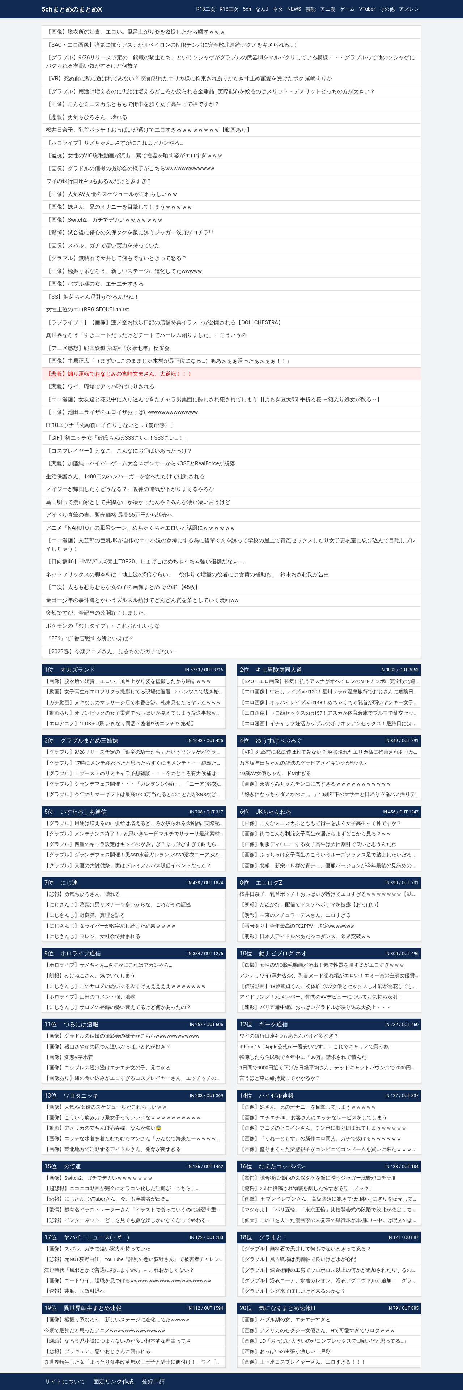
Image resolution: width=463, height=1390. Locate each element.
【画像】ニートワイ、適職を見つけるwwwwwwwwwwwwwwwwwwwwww (127, 1280)
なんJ (261, 9)
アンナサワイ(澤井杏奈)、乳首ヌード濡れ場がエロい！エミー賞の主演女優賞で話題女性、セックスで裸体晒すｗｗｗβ (330, 975)
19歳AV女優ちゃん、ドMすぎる (275, 773)
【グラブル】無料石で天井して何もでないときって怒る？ (305, 1249)
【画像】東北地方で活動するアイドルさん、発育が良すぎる (112, 1149)
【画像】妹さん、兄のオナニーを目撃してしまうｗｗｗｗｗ (307, 1107)
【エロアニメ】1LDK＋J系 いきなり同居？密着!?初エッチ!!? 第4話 (119, 723)
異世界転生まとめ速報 (93, 1308)
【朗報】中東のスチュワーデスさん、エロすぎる (295, 915)
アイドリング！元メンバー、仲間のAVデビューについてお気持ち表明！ (321, 997)
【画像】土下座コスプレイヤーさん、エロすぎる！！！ (302, 1362)
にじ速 (69, 882)
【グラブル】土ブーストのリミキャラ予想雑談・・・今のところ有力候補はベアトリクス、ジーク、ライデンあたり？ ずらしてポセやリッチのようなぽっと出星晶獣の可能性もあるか (135, 773)
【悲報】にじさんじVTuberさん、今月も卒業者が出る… (106, 1199)
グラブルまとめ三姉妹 (89, 740)
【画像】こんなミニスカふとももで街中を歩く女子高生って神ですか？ (320, 823)
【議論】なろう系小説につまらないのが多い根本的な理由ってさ (117, 1341)
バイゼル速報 (276, 1095)
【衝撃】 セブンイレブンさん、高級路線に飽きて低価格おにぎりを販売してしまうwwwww (330, 1199)
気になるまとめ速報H (287, 1308)
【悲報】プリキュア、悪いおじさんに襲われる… (99, 1351)
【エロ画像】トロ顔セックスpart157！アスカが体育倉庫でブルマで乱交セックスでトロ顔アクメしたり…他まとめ (330, 713)
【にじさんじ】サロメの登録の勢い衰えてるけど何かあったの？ (117, 1007)
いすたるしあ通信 (83, 811)
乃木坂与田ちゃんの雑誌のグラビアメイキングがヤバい (302, 763)
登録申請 (153, 1381)
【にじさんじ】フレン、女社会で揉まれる (92, 936)
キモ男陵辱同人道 (279, 669)
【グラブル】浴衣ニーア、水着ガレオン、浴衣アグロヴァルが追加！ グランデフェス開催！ (330, 1280)
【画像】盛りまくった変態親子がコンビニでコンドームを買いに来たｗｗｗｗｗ (330, 1149)
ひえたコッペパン (282, 1166)
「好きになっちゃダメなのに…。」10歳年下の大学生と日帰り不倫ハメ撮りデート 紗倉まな (330, 794)
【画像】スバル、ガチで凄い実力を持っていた (97, 1249)
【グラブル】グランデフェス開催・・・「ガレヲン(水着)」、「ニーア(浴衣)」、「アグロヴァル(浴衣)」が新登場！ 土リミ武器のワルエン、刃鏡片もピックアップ (135, 784)
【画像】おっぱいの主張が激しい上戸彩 (285, 1351)
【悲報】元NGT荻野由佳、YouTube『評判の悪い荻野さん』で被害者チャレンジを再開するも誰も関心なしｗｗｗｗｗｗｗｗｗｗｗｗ (135, 1259)
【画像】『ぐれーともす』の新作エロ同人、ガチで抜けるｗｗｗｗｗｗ (320, 1138)
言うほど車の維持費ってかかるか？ (279, 1078)
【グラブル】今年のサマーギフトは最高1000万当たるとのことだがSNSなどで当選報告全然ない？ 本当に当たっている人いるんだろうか (135, 794)
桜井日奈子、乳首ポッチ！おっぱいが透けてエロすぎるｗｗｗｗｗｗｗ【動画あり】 (330, 894)
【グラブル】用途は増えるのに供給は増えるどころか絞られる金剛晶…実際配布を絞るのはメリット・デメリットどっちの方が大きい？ (135, 823)
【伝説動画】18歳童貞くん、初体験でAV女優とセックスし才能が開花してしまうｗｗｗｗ (330, 986)
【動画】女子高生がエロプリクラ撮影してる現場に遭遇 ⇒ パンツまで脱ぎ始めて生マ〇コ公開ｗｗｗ (135, 691)
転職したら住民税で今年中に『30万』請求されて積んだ (302, 1057)
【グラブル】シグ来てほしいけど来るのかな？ (292, 1291)
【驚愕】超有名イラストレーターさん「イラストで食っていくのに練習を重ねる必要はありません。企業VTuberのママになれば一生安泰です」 (135, 1209)
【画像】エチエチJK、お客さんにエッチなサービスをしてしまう (313, 1117)
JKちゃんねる (274, 811)
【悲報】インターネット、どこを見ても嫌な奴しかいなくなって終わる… (126, 1220)
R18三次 (229, 9)
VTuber (367, 9)
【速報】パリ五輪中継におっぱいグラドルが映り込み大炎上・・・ (315, 1007)
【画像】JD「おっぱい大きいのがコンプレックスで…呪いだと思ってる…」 (324, 1341)
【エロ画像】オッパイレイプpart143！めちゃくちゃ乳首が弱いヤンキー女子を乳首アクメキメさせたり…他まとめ (330, 702)
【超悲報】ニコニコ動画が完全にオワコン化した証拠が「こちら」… (121, 1188)
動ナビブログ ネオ (283, 953)
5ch (247, 9)
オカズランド (77, 669)
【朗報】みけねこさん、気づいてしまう (89, 975)
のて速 (72, 1166)
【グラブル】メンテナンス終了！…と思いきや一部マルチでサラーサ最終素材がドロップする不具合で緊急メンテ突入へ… (135, 834)
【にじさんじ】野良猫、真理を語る (84, 915)
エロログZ (269, 882)
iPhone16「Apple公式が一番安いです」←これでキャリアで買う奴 (314, 1046)
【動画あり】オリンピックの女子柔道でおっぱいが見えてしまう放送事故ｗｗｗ (135, 713)
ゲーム (347, 9)
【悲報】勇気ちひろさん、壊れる (82, 894)
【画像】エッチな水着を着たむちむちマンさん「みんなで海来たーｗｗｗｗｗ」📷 (135, 1138)
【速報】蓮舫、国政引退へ (74, 1291)
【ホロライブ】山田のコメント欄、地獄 (89, 997)
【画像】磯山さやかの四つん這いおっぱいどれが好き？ (107, 1046)
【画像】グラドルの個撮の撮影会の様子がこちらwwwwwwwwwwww (122, 1036)
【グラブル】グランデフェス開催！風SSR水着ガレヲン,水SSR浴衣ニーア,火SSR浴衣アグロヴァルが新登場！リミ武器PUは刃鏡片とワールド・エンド (135, 854)
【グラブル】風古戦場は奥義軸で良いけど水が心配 (297, 1259)
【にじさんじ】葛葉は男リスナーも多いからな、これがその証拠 (117, 904)
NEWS (294, 9)
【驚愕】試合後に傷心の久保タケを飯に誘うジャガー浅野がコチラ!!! (317, 1178)
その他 (387, 9)
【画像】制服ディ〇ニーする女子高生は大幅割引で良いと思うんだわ (317, 844)
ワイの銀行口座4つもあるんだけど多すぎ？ (289, 1036)
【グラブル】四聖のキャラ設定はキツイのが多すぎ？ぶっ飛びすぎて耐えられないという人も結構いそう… (135, 844)
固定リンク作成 (113, 1381)
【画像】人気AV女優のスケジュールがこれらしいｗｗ (105, 1107)
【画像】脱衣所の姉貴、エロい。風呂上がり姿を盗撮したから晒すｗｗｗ (127, 681)
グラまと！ (273, 1237)
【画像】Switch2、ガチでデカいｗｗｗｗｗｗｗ (98, 1178)
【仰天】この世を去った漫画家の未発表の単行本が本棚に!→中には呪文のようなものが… (330, 1220)
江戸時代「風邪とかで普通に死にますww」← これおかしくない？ (119, 1270)
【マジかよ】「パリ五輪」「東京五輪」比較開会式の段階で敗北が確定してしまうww (330, 1209)
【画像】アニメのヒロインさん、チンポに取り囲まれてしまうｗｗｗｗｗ (323, 1128)
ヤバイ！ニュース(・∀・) (96, 1237)
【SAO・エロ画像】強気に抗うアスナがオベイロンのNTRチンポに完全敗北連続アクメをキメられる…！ (330, 681)
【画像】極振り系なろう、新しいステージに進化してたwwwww (116, 1319)
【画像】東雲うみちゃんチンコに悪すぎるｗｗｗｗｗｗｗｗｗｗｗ (315, 784)
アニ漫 (327, 9)
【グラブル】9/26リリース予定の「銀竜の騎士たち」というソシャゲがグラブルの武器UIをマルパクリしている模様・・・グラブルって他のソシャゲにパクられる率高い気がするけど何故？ (135, 752)
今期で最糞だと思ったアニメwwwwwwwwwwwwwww (104, 1330)
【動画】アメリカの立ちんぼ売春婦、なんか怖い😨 (103, 1128)
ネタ (278, 9)
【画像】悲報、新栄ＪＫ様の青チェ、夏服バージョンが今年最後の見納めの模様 (330, 865)
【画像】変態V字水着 (68, 1057)
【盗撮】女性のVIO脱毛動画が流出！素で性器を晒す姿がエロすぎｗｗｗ (321, 965)
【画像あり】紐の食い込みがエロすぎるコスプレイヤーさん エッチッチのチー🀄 (135, 1078)
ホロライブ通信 (80, 953)
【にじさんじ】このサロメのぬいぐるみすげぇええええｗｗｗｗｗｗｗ (125, 986)
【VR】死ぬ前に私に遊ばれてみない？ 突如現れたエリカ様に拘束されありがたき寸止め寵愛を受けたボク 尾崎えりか (330, 752)
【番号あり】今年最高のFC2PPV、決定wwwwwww (296, 926)
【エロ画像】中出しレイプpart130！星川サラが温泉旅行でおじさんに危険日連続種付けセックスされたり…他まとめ (330, 691)
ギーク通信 (273, 1024)
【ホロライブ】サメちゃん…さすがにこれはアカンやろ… (108, 965)
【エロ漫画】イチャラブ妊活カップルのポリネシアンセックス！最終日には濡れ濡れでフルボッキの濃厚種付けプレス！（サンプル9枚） (330, 723)
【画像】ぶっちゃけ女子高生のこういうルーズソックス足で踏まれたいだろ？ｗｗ (330, 854)
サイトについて (65, 1381)
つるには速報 (81, 1024)
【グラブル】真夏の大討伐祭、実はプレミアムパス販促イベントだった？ (127, 865)
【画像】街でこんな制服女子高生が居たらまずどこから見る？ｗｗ (315, 834)
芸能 (311, 9)
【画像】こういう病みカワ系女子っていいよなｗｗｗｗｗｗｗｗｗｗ (122, 1117)
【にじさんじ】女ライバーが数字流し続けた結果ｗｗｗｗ (110, 926)
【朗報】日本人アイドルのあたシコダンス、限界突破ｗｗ (305, 936)
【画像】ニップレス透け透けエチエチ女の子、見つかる (107, 1067)
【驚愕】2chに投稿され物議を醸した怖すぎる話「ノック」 (306, 1188)
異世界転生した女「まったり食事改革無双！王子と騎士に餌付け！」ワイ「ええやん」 (135, 1362)
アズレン (409, 9)
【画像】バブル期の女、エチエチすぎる (285, 1319)
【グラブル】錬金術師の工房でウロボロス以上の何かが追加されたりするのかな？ (330, 1270)
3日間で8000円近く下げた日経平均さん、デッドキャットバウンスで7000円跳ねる (330, 1067)
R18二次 (205, 9)
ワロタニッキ (81, 1095)
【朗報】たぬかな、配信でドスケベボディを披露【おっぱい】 (310, 904)
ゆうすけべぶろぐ (279, 740)
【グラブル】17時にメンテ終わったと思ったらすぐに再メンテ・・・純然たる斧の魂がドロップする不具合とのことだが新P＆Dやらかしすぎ (135, 763)
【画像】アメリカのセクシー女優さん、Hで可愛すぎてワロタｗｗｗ (317, 1330)
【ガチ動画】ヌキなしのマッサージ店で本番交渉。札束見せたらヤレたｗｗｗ (132, 702)
